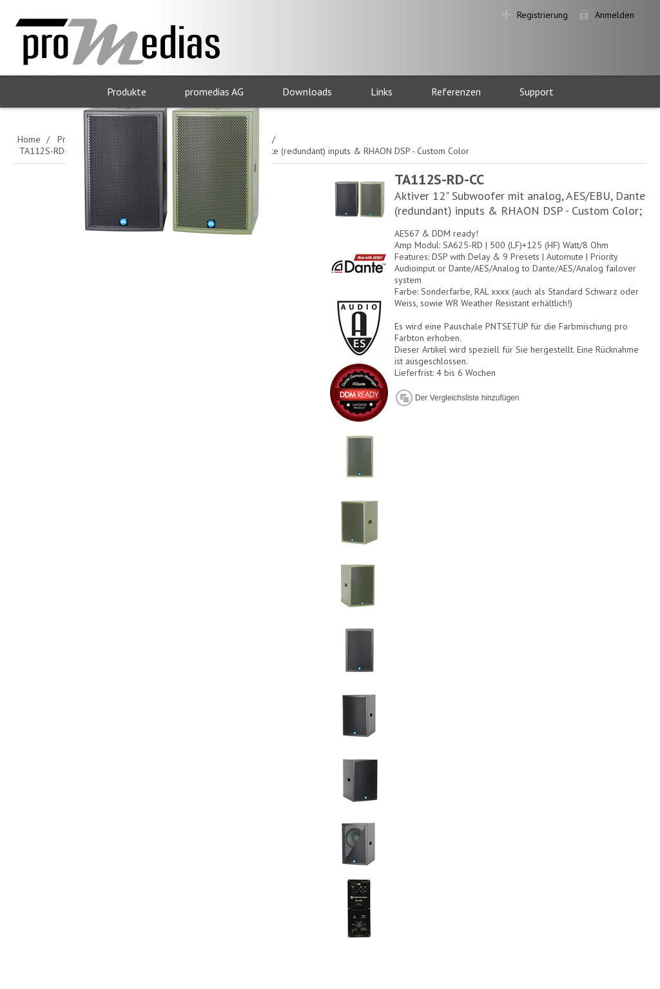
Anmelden (614, 15)
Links (382, 91)
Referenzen (456, 91)
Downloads (307, 91)
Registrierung (542, 15)
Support (536, 91)
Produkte (126, 91)
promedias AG (214, 91)
